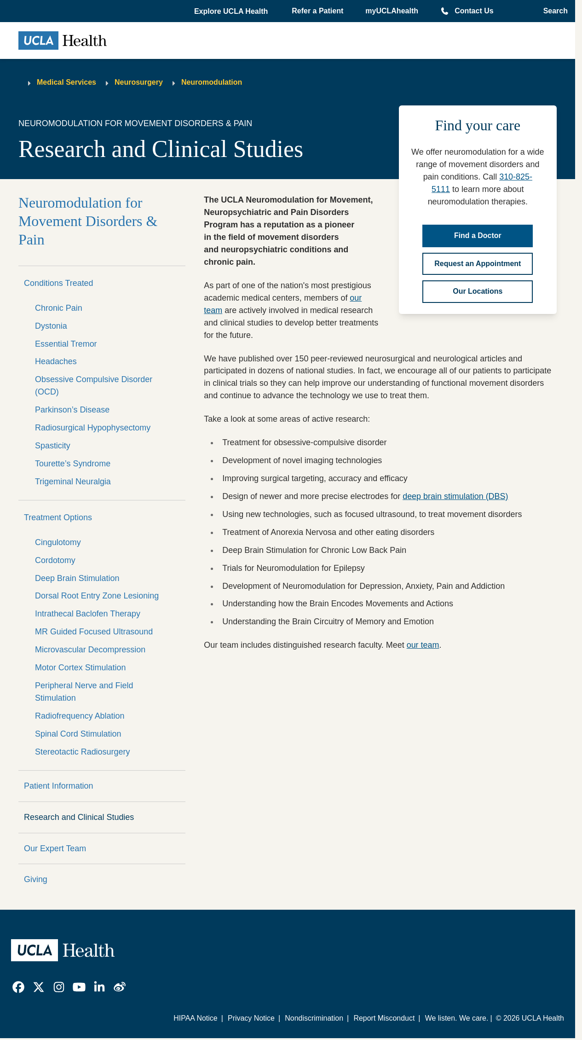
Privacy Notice (251, 1018)
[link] (18, 987)
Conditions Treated (58, 283)
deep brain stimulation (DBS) (455, 496)
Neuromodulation (211, 82)
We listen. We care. (457, 1018)
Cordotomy (55, 560)
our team (423, 645)
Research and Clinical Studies (79, 817)
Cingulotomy (58, 542)
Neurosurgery (139, 82)
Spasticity (52, 445)
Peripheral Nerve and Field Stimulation (84, 692)
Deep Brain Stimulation (77, 578)
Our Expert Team (55, 848)
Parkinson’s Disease (72, 409)
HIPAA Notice (195, 1018)
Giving (35, 879)
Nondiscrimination (314, 1018)
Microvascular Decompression (90, 649)
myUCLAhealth (391, 11)
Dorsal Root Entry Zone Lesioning (97, 595)
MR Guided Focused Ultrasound (94, 631)
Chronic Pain (58, 308)
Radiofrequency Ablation (79, 715)
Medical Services (66, 82)
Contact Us (474, 11)
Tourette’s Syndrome (72, 463)
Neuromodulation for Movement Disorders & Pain (87, 221)
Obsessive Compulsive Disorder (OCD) (93, 385)
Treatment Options (58, 517)
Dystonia (51, 326)
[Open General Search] (553, 11)
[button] (232, 11)
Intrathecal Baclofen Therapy (87, 613)
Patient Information (58, 785)
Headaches (56, 361)
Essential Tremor (66, 344)
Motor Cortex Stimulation (80, 667)
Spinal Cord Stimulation (78, 733)
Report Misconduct (384, 1018)
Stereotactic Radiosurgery (82, 751)
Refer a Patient (317, 11)
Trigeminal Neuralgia (73, 481)
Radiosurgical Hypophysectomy (92, 427)
